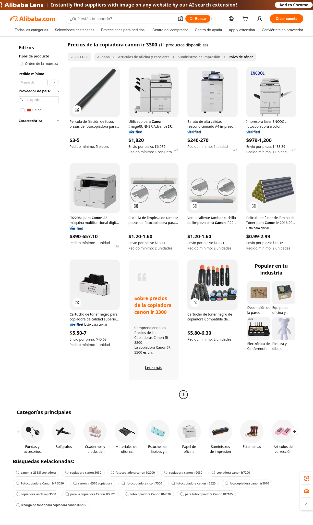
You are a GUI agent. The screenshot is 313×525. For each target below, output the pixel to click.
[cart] (246, 19)
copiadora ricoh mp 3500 (36, 494)
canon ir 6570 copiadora (92, 483)
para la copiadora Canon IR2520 (90, 494)
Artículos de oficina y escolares (143, 57)
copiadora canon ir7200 (231, 472)
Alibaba (103, 57)
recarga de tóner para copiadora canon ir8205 (51, 505)
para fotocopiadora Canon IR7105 (206, 494)
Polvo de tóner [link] (241, 57)
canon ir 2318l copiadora (36, 472)
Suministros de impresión (199, 57)
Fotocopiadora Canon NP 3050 (40, 483)
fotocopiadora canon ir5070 (247, 483)
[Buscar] (198, 19)
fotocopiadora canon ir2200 (133, 472)
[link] (306, 478)
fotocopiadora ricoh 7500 (141, 483)
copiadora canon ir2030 (183, 472)
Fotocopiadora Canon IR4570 (148, 494)
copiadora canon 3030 (83, 472)
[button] (180, 19)
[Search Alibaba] (122, 18)
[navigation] (37, 220)
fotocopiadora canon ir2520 (193, 483)
